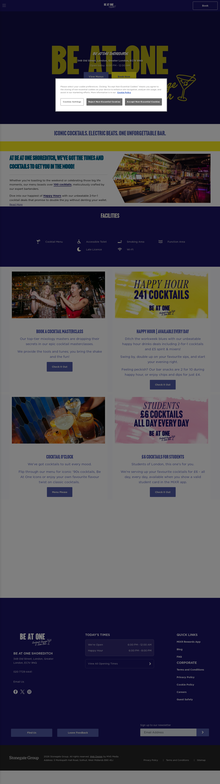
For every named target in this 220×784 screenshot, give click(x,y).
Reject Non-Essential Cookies (104, 101)
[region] (111, 95)
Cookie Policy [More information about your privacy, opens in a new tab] (124, 92)
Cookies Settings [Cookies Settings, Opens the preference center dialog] (72, 101)
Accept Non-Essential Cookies (143, 101)
